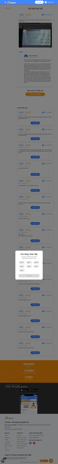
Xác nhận (29, 275)
